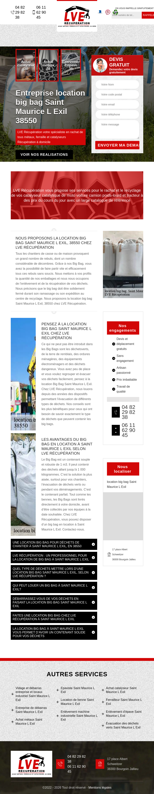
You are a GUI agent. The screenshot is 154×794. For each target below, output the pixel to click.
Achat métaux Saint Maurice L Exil (29, 721)
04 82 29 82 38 (18, 12)
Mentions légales (100, 787)
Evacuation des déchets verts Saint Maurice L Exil (123, 725)
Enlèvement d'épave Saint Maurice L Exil (124, 713)
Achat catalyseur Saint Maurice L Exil (121, 690)
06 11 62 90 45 (39, 12)
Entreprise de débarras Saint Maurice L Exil (31, 710)
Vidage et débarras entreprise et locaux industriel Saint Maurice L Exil (33, 694)
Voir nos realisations (44, 155)
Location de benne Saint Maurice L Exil (77, 701)
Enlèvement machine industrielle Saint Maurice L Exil (79, 715)
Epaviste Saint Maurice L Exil (77, 690)
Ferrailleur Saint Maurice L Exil (124, 701)
